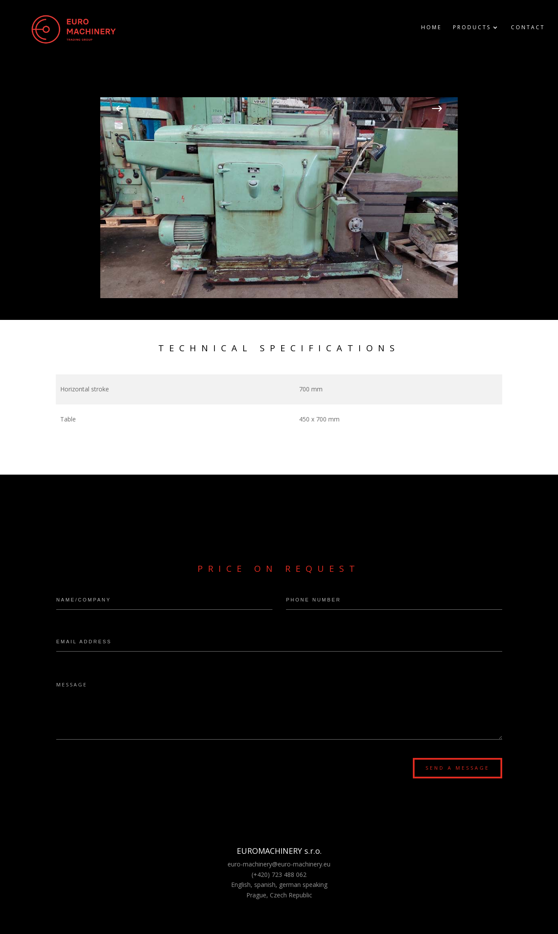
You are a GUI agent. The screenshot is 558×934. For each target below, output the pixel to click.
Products (472, 27)
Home (431, 27)
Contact (528, 27)
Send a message (457, 767)
